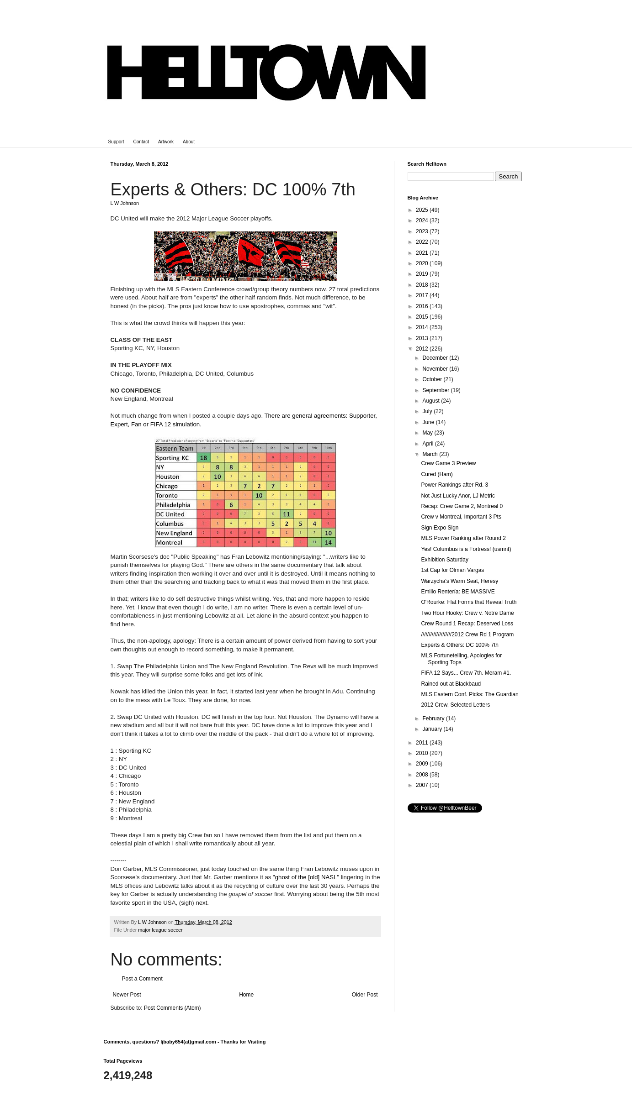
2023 (423, 231)
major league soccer (160, 930)
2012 (423, 349)
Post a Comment (142, 978)
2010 (423, 753)
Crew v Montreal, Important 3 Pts (461, 517)
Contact (141, 141)
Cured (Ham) (436, 474)
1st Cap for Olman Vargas (452, 570)
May (428, 433)
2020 (423, 263)
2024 (423, 220)
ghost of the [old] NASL (306, 877)
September (436, 390)
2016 (423, 306)
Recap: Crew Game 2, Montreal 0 (462, 506)
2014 (423, 327)
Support (116, 141)
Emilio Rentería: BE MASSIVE (457, 591)
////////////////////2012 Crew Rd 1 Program (467, 634)
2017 (423, 295)
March (430, 454)
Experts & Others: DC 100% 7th (459, 645)
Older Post (365, 994)
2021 (423, 253)
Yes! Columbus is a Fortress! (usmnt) (466, 549)
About (189, 141)
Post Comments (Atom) (172, 1008)
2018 (423, 285)
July (428, 411)
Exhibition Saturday (444, 559)
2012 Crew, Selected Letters (455, 705)
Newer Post (127, 994)
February (434, 718)
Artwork (166, 141)
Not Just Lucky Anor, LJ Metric (457, 496)
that (291, 598)
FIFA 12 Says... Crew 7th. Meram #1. (466, 673)
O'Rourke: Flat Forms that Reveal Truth (468, 602)
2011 (423, 742)
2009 (423, 763)
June (428, 422)
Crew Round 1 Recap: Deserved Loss (467, 623)
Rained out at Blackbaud (451, 684)
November (435, 369)
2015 (423, 317)
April (428, 443)
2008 (423, 774)
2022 (423, 242)
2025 (423, 210)
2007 (423, 785)
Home (246, 994)
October (432, 379)
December (435, 358)
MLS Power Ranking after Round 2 (463, 538)
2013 (423, 338)
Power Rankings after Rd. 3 (454, 485)
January (432, 729)
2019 (423, 274)
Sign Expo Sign (439, 527)
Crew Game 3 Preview (448, 463)
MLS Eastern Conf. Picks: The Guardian (469, 694)
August (431, 401)
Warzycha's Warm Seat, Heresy (459, 581)
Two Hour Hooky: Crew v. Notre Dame (467, 613)
